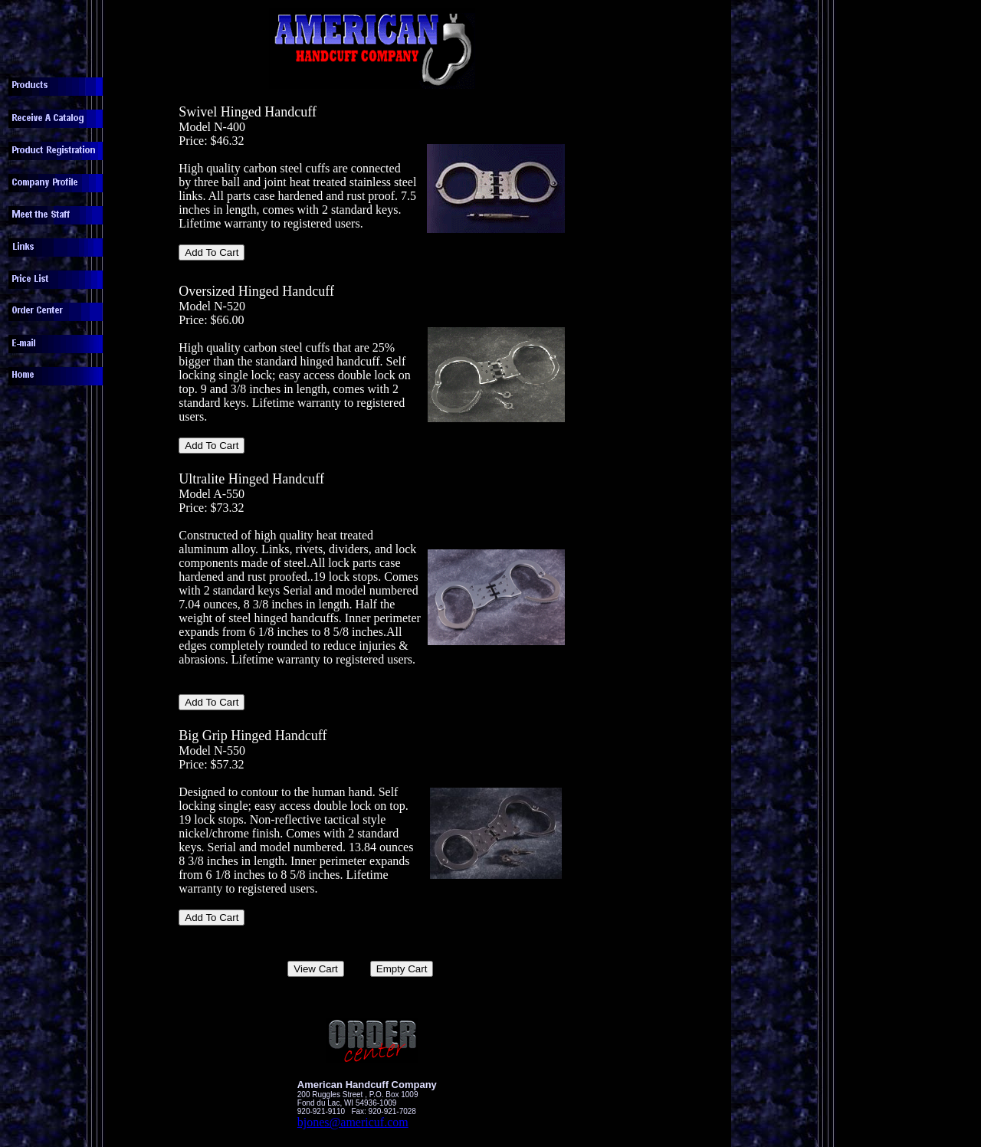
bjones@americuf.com (352, 1122)
